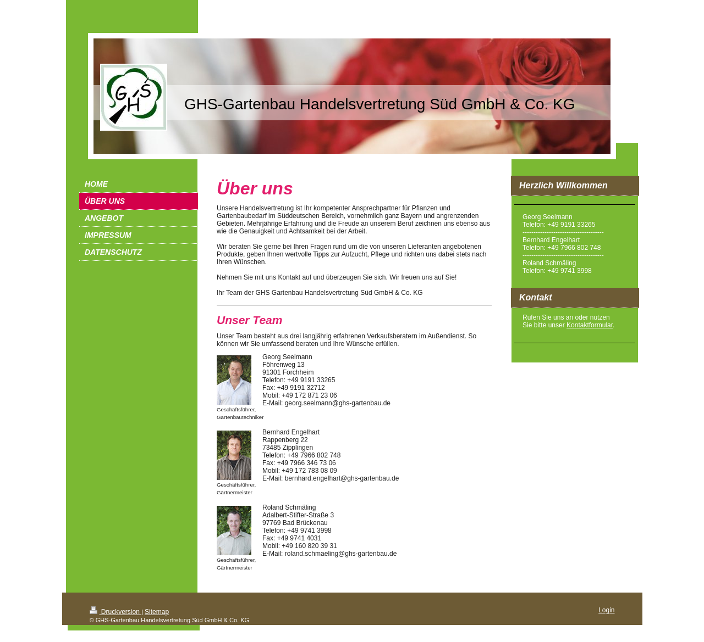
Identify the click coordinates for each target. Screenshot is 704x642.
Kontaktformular (589, 325)
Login (606, 610)
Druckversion (116, 612)
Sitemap (157, 612)
